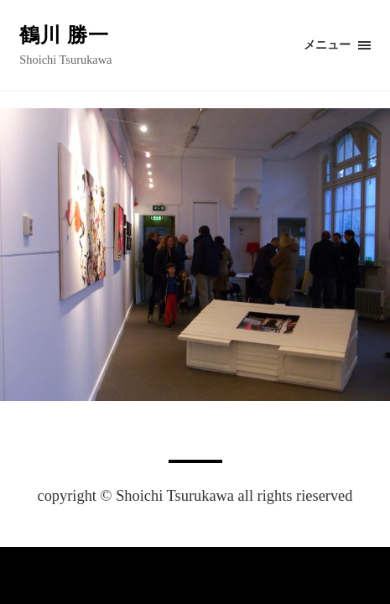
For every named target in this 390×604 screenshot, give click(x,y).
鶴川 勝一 (64, 35)
